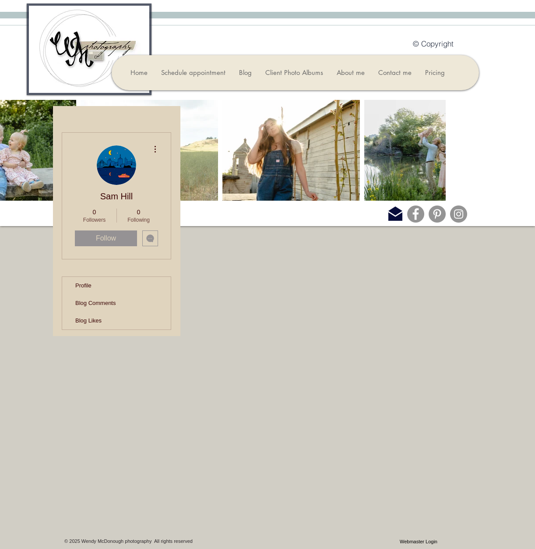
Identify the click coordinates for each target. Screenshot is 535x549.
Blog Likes (88, 320)
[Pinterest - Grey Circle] (437, 214)
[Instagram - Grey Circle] (458, 214)
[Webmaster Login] (418, 541)
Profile (83, 285)
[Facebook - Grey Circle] (415, 214)
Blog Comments (95, 303)
